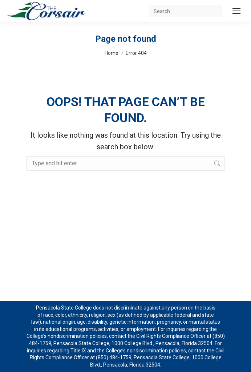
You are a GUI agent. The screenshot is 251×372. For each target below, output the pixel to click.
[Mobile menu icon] (236, 11)
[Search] (185, 11)
